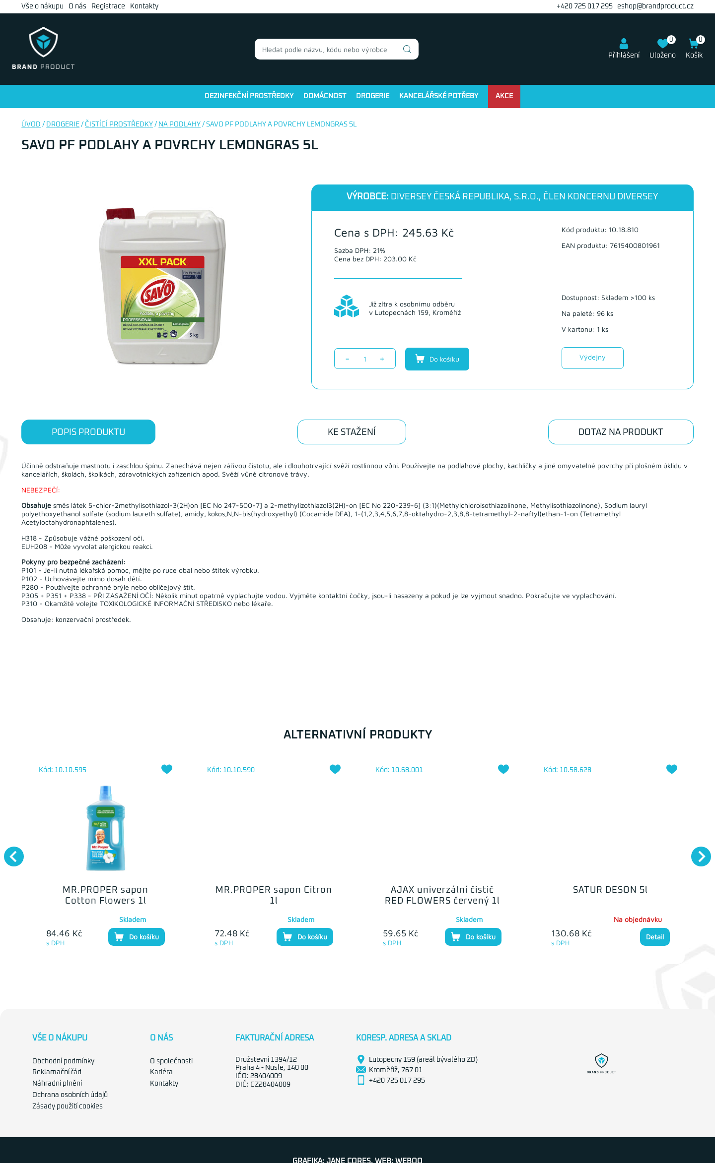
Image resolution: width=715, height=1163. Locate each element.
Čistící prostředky (119, 124)
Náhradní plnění (57, 1083)
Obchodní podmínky (63, 1061)
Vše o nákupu (42, 6)
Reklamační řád (56, 1072)
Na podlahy (179, 124)
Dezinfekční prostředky (249, 96)
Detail (655, 936)
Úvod (31, 124)
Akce (504, 96)
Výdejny (592, 357)
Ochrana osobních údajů (70, 1095)
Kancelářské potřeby (438, 96)
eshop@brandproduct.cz (655, 6)
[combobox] (337, 49)
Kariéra (161, 1072)
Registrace (108, 6)
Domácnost (324, 96)
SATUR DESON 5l (610, 890)
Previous (9, 852)
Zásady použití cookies (67, 1106)
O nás (77, 6)
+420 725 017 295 (585, 6)
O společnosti (171, 1061)
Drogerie (372, 96)
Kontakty (144, 6)
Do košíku (437, 359)
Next (696, 852)
